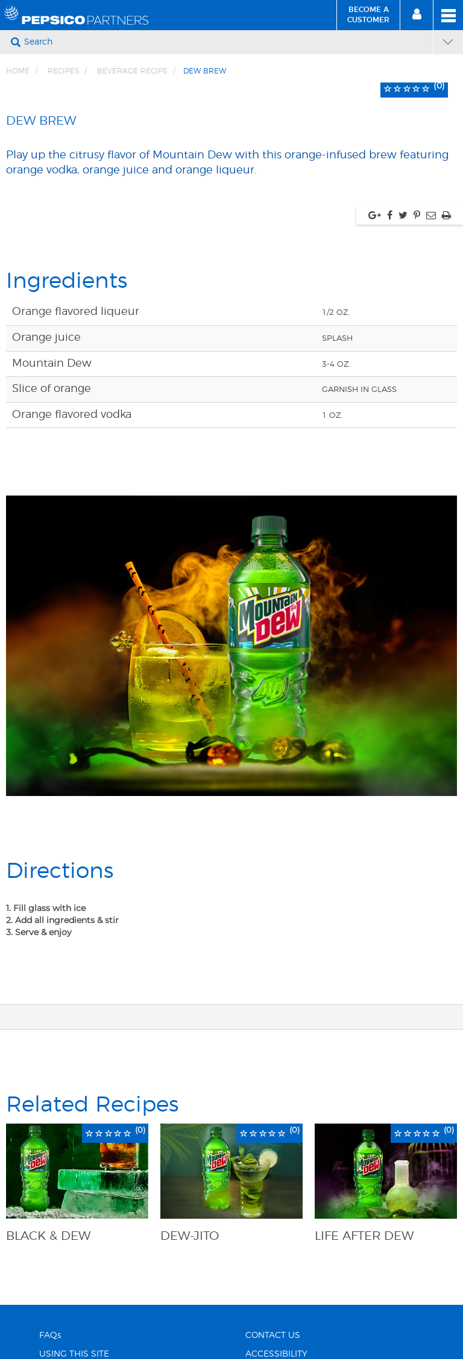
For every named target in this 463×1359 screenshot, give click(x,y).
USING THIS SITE (74, 1354)
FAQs (50, 1335)
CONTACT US (272, 1335)
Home (18, 71)
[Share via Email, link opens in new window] (431, 215)
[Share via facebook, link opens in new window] (389, 215)
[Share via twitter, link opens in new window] (403, 215)
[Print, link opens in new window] (446, 215)
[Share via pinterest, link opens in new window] (417, 215)
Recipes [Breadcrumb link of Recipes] (63, 71)
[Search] (227, 42)
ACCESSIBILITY (276, 1354)
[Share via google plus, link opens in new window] (374, 215)
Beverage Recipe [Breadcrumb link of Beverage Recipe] (132, 71)
